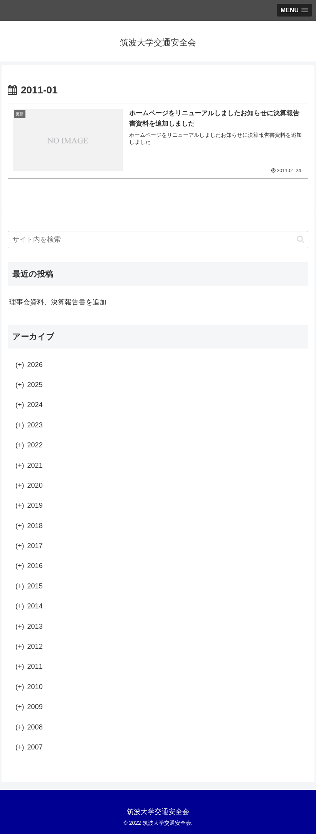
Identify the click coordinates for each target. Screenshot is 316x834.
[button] (300, 239)
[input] (158, 239)
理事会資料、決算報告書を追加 (57, 302)
